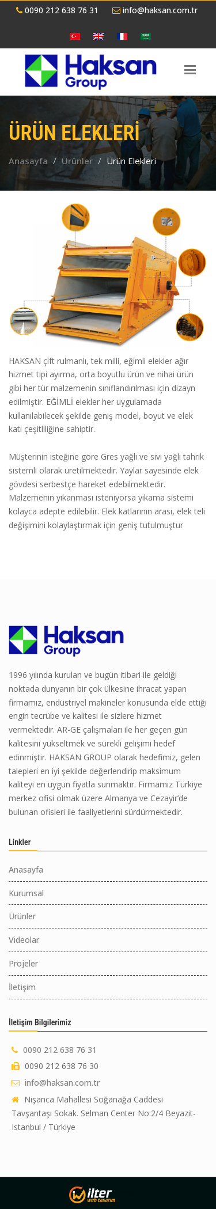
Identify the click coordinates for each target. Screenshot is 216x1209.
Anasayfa (28, 160)
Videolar (24, 939)
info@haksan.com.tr (155, 10)
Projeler (23, 963)
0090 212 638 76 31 (57, 10)
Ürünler (77, 160)
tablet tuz (132, 1194)
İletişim (22, 986)
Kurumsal (26, 893)
